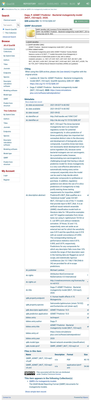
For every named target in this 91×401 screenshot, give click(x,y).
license (58, 374)
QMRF (6, 99)
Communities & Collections (9, 50)
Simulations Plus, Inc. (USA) (15, 9)
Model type (8, 95)
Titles (6, 64)
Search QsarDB (9, 29)
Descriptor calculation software (8, 83)
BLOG (72, 3)
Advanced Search (9, 37)
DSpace (85, 397)
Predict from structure (8, 104)
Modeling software (10, 90)
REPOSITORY (29, 3)
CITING (64, 3)
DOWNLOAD (81, 21)
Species (6, 77)
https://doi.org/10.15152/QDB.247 (44, 84)
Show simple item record (33, 102)
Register (7, 180)
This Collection (9, 33)
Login (6, 175)
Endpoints (7, 73)
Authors (6, 60)
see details (65, 72)
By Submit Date (9, 56)
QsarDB (8, 4)
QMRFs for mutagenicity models (37, 9)
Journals (7, 69)
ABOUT (41, 3)
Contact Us (7, 397)
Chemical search (10, 20)
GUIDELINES (53, 3)
